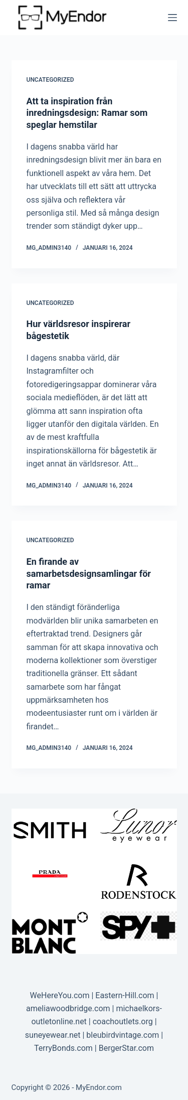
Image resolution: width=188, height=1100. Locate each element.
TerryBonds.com (63, 1048)
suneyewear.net (53, 1035)
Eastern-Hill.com (124, 995)
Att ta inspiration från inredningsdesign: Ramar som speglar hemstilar (87, 113)
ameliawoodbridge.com (68, 1008)
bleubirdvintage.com (122, 1035)
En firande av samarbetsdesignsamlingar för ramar (89, 573)
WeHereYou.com (60, 995)
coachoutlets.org (123, 1021)
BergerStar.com (126, 1048)
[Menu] (172, 17)
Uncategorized (50, 79)
